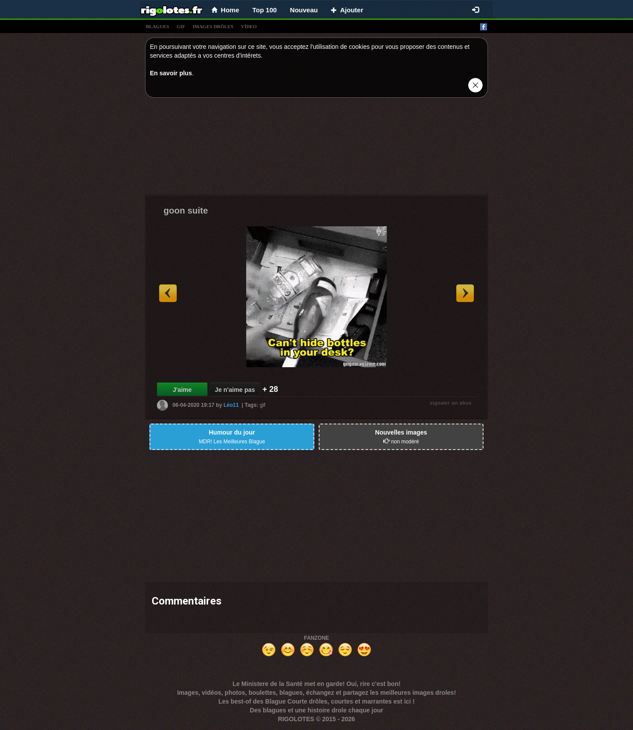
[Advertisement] (316, 148)
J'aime (182, 389)
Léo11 (231, 405)
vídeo (249, 26)
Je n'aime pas (235, 389)
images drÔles (213, 26)
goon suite (186, 210)
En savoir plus (171, 73)
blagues (157, 26)
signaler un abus (451, 403)
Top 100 (264, 10)
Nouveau (304, 10)
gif (181, 26)
